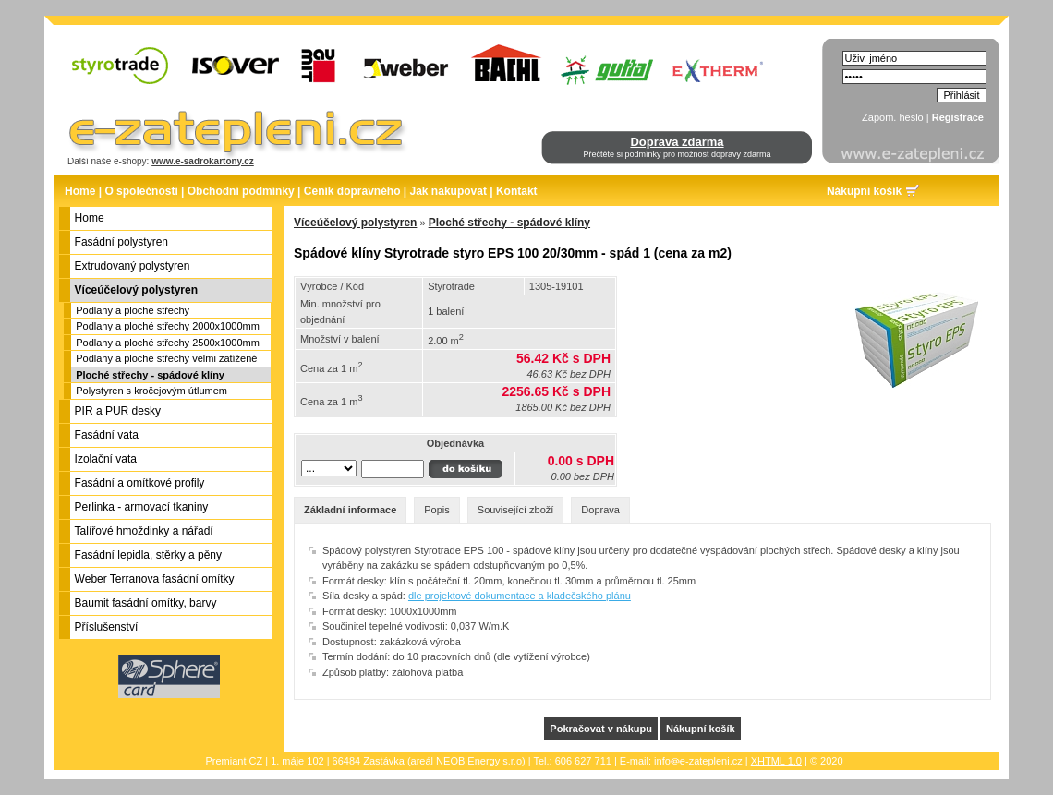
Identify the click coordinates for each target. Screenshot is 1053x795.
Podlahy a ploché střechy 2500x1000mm (168, 342)
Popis (437, 509)
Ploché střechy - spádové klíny (150, 374)
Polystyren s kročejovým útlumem (151, 390)
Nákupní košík (864, 191)
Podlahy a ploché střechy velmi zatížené (166, 358)
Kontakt (517, 191)
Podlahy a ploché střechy (132, 310)
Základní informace (350, 509)
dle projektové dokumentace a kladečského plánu (519, 595)
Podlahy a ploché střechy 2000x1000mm (168, 325)
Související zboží (516, 509)
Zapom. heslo (893, 117)
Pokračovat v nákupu (601, 728)
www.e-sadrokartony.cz (202, 161)
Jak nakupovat (448, 191)
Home (80, 191)
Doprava (600, 509)
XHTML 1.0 (776, 760)
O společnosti (140, 191)
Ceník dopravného (352, 191)
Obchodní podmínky (241, 191)
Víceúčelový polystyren (355, 222)
